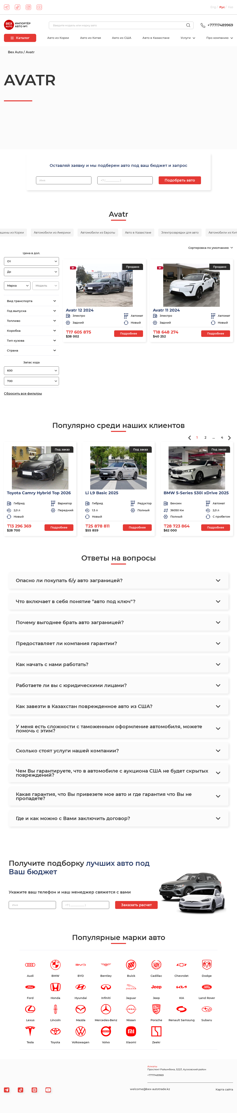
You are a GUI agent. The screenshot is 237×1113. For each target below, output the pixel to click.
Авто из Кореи (58, 38)
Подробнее (128, 333)
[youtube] (39, 7)
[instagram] (28, 7)
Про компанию (217, 38)
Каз (230, 7)
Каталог (20, 38)
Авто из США (121, 38)
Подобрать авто (180, 180)
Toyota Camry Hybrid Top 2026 (39, 492)
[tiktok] (17, 7)
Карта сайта (224, 1089)
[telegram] (6, 7)
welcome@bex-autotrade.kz (150, 1089)
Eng (213, 7)
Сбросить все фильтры (23, 393)
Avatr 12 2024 (80, 310)
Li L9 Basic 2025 (101, 492)
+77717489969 (216, 25)
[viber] (34, 1089)
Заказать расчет (136, 905)
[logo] (17, 25)
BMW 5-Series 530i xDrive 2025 (196, 492)
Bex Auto (15, 52)
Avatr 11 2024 (166, 310)
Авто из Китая (90, 38)
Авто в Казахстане (156, 38)
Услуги (186, 38)
